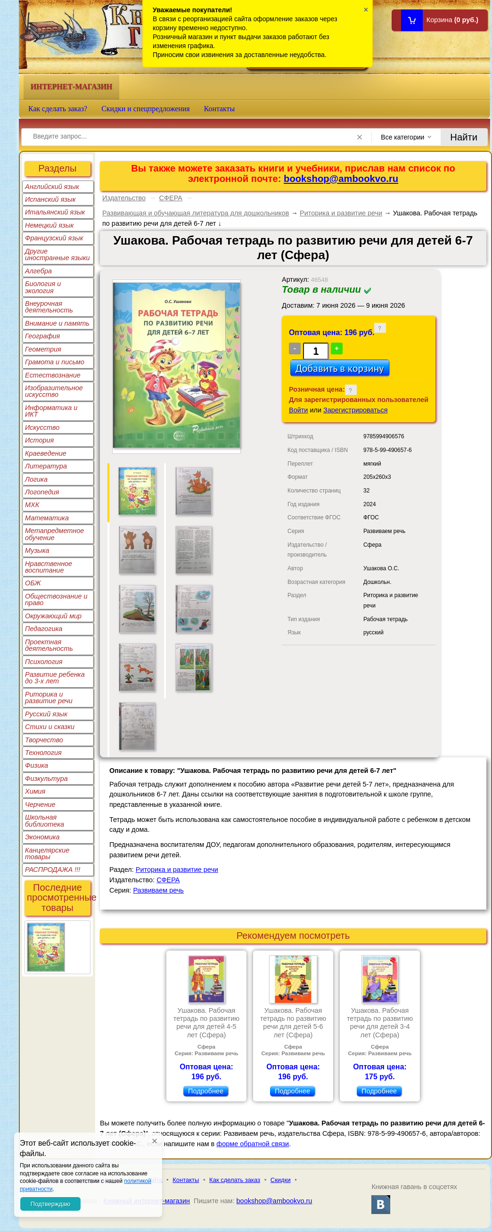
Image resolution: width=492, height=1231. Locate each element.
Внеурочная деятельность (49, 307)
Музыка (37, 550)
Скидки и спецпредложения (145, 109)
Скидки (281, 1179)
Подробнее (205, 1091)
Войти (298, 410)
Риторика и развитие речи (49, 697)
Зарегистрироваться (355, 410)
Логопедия (42, 492)
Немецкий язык (49, 225)
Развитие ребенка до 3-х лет (55, 678)
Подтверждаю (50, 1203)
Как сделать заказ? (57, 109)
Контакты (219, 109)
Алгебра (38, 271)
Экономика (42, 837)
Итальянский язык (55, 212)
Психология (44, 661)
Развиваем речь (158, 890)
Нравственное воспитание (48, 567)
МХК (32, 505)
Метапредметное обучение (54, 534)
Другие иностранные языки (57, 254)
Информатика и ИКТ (51, 411)
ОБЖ (33, 583)
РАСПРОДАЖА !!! (52, 869)
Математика (47, 518)
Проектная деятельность (49, 645)
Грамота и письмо (54, 362)
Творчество (44, 740)
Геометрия (43, 349)
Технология (43, 752)
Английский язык (52, 186)
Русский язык (46, 714)
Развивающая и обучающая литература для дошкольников (195, 213)
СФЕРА (170, 198)
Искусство (42, 427)
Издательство (124, 198)
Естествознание (53, 375)
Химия (35, 791)
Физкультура (46, 778)
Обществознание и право (56, 599)
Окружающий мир (53, 616)
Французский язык (54, 238)
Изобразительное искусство (54, 391)
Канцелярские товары (47, 853)
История (39, 440)
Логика (36, 479)
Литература (46, 466)
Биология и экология (43, 287)
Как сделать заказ (234, 1179)
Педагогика (43, 628)
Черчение (40, 804)
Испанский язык (50, 199)
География (42, 336)
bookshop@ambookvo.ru (341, 178)
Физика (36, 765)
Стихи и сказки (49, 726)
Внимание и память (57, 323)
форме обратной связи (252, 1144)
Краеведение (45, 453)
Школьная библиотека (44, 820)
